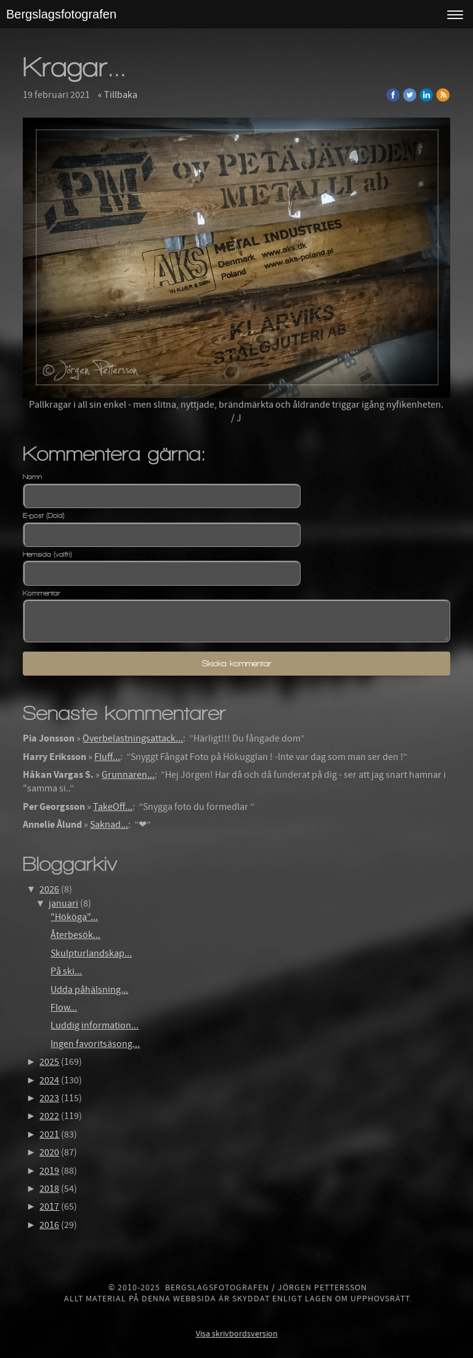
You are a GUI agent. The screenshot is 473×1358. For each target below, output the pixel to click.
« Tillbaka (117, 95)
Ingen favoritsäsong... (95, 1044)
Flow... (64, 1007)
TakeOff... (112, 807)
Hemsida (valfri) (47, 554)
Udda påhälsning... (89, 990)
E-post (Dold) (44, 515)
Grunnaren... (128, 775)
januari (63, 903)
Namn (32, 476)
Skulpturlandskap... (91, 953)
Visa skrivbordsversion (237, 1334)
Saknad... (109, 824)
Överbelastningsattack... (133, 738)
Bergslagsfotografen (61, 14)
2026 (49, 889)
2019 (49, 1171)
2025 (49, 1062)
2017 (49, 1206)
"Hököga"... (74, 917)
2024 (49, 1080)
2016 (49, 1225)
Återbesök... (75, 935)
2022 (49, 1116)
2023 (49, 1098)
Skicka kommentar (236, 663)
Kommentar (41, 593)
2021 (49, 1134)
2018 (49, 1188)
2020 (49, 1152)
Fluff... (107, 757)
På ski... (66, 971)
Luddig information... (95, 1025)
